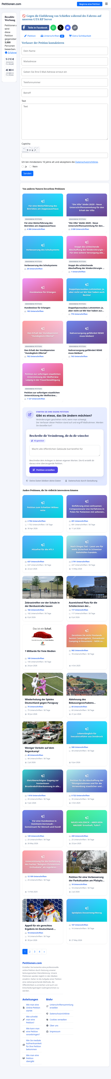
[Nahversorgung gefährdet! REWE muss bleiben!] (86, 340)
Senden (27, 173)
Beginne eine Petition (89, 4)
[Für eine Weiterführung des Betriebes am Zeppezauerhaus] (42, 213)
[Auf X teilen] (61, 28)
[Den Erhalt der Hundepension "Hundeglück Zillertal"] (42, 340)
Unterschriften (52, 36)
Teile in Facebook (34, 27)
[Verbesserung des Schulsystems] (42, 254)
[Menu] (106, 4)
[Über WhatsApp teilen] (53, 28)
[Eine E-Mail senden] (68, 28)
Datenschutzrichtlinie (86, 162)
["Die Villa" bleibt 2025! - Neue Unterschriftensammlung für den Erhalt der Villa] (86, 213)
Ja (26, 166)
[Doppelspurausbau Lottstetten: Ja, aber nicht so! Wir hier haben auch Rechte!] (86, 297)
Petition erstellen (43, 469)
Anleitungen (30, 999)
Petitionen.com (11, 4)
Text (24, 100)
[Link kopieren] (75, 28)
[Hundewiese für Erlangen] (42, 296)
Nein (35, 166)
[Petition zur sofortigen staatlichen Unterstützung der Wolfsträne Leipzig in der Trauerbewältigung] (42, 382)
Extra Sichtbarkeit (80, 35)
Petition (30, 35)
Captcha (26, 143)
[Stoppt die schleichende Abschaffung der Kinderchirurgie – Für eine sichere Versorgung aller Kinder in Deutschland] (86, 255)
